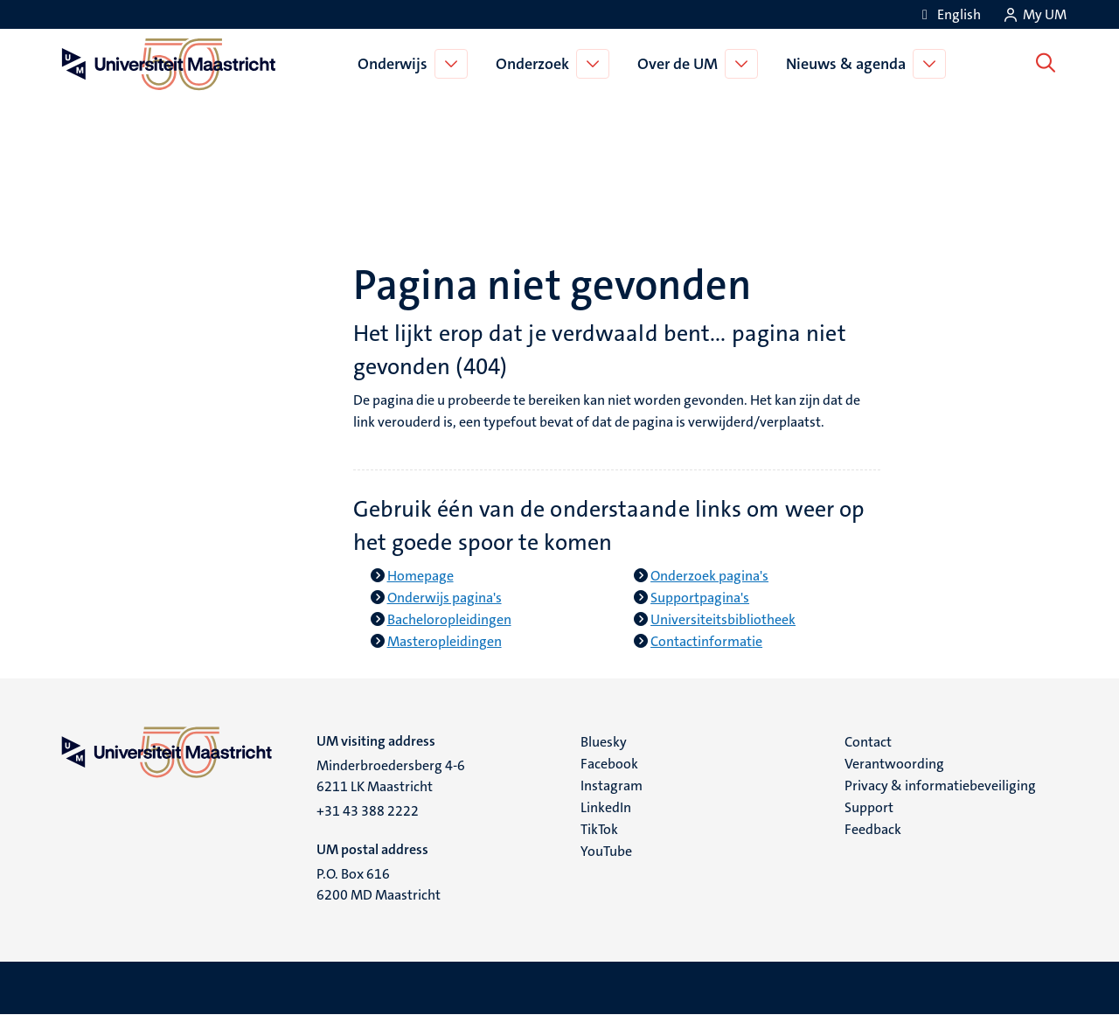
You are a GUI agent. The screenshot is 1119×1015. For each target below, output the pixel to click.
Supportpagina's (699, 597)
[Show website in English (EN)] (948, 14)
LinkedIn (605, 807)
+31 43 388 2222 (367, 811)
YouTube (606, 851)
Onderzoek (536, 63)
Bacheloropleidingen (449, 619)
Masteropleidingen (444, 641)
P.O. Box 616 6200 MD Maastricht (378, 884)
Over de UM (681, 63)
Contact (868, 742)
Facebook (609, 763)
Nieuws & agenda (849, 63)
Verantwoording (894, 763)
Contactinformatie (706, 641)
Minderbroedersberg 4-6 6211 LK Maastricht (390, 776)
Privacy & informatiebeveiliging (940, 785)
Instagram (611, 785)
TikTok (599, 829)
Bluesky (603, 742)
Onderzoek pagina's (709, 576)
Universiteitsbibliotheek (723, 619)
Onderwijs (396, 63)
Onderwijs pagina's (444, 597)
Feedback (872, 829)
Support (868, 807)
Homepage (420, 576)
